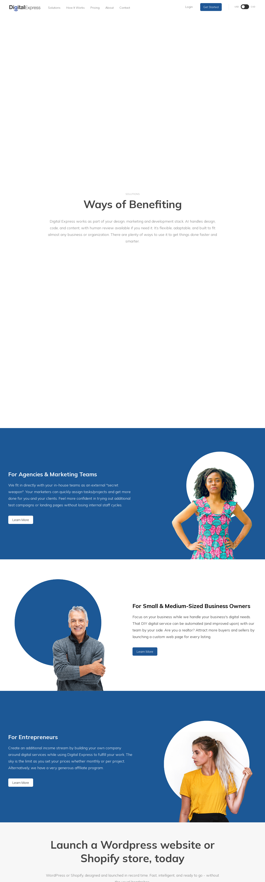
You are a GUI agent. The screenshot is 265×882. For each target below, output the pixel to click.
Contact (124, 8)
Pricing (95, 8)
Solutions (54, 8)
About (109, 8)
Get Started (211, 7)
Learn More (20, 520)
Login (189, 7)
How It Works (75, 8)
